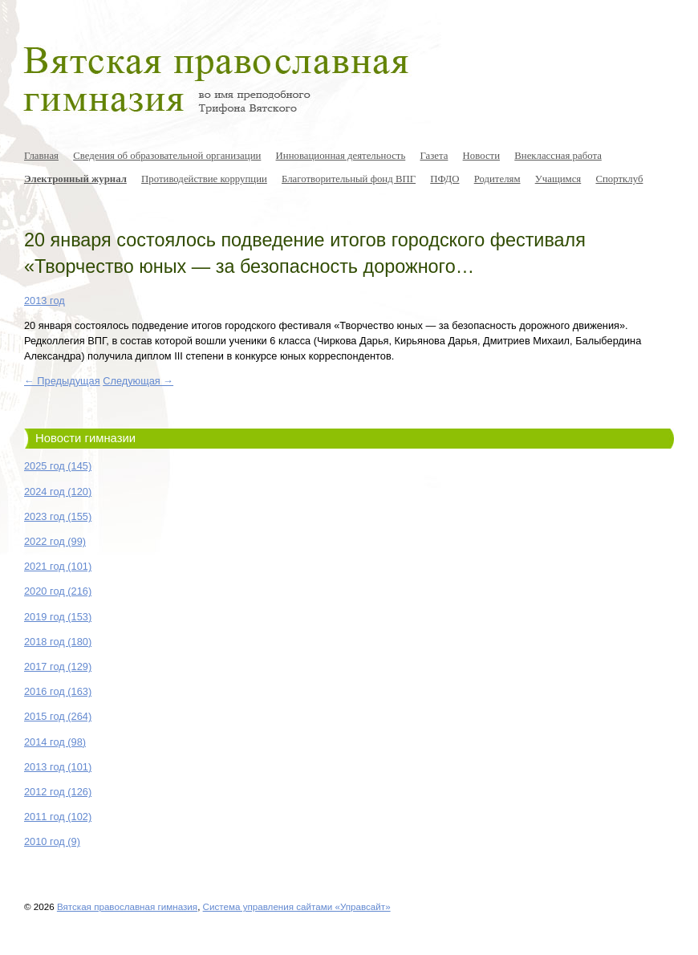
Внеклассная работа (558, 155)
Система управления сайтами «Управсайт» (297, 906)
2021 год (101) (57, 566)
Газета (434, 155)
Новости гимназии (85, 438)
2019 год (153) (57, 617)
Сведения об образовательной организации (167, 155)
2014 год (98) (55, 742)
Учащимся (558, 179)
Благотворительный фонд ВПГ (349, 179)
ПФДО (444, 179)
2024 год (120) (57, 492)
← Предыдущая (62, 381)
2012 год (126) (57, 792)
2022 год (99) (55, 541)
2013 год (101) (57, 767)
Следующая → (138, 381)
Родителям (497, 179)
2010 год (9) (52, 841)
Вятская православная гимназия (127, 906)
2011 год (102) (57, 817)
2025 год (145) (57, 466)
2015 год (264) (57, 716)
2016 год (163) (57, 691)
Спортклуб (619, 179)
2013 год (44, 301)
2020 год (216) (57, 591)
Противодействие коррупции (204, 179)
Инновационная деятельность (341, 155)
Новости (481, 155)
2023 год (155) (57, 516)
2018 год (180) (57, 642)
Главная (41, 155)
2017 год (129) (57, 666)
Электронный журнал (75, 179)
